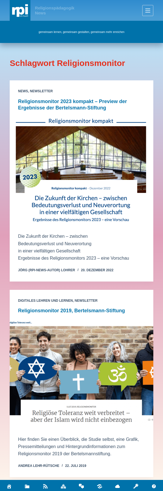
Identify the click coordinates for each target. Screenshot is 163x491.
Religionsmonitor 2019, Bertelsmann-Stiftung (71, 310)
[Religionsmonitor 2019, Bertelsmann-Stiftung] (81, 374)
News (23, 91)
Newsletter (41, 91)
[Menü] (147, 10)
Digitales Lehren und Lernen (45, 301)
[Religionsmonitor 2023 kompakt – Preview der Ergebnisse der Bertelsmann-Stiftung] (81, 171)
